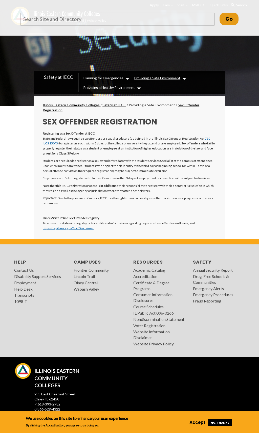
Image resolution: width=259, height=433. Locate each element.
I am (168, 5)
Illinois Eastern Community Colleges (71, 105)
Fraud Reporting (207, 300)
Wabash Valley (86, 289)
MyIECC (198, 5)
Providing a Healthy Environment (109, 87)
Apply (154, 5)
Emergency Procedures (213, 294)
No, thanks (220, 423)
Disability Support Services (37, 276)
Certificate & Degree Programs (151, 285)
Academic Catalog (149, 270)
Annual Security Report (213, 270)
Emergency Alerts (208, 288)
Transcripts (24, 295)
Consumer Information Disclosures (152, 297)
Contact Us (24, 270)
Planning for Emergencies (103, 78)
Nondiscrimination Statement (158, 319)
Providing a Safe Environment (157, 78)
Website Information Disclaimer (151, 334)
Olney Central (86, 282)
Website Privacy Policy (153, 343)
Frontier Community (91, 270)
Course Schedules (148, 306)
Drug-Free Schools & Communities (211, 279)
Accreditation (145, 276)
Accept (197, 422)
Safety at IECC (58, 77)
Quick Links (219, 5)
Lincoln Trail (84, 276)
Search (239, 5)
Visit (182, 5)
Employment (25, 282)
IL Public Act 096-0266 (153, 313)
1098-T (20, 301)
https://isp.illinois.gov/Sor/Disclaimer (68, 228)
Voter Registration (149, 325)
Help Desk (23, 289)
